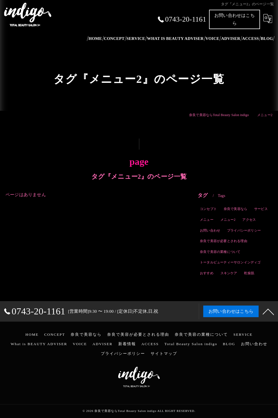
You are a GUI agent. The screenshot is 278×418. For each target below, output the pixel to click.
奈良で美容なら (235, 209)
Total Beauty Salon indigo (190, 344)
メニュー (206, 220)
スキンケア (228, 274)
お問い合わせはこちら (234, 19)
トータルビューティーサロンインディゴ (230, 263)
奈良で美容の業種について (220, 252)
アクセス (249, 220)
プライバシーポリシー (244, 231)
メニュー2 (228, 220)
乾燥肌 (249, 274)
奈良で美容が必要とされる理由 (223, 241)
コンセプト (208, 209)
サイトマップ (164, 354)
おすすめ (206, 274)
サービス (261, 209)
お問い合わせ (210, 231)
